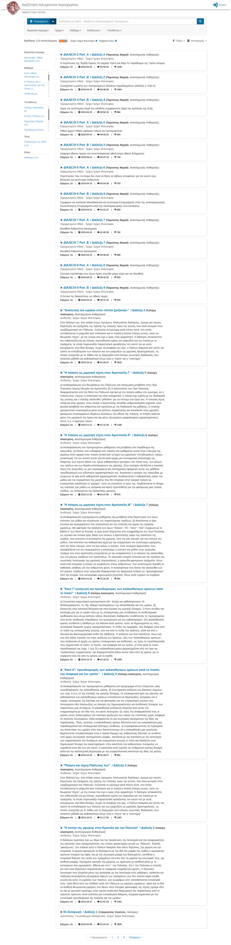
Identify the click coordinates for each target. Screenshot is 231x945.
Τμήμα (59, 30)
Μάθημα (76, 30)
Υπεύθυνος (114, 30)
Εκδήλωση (94, 30)
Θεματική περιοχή (38, 30)
